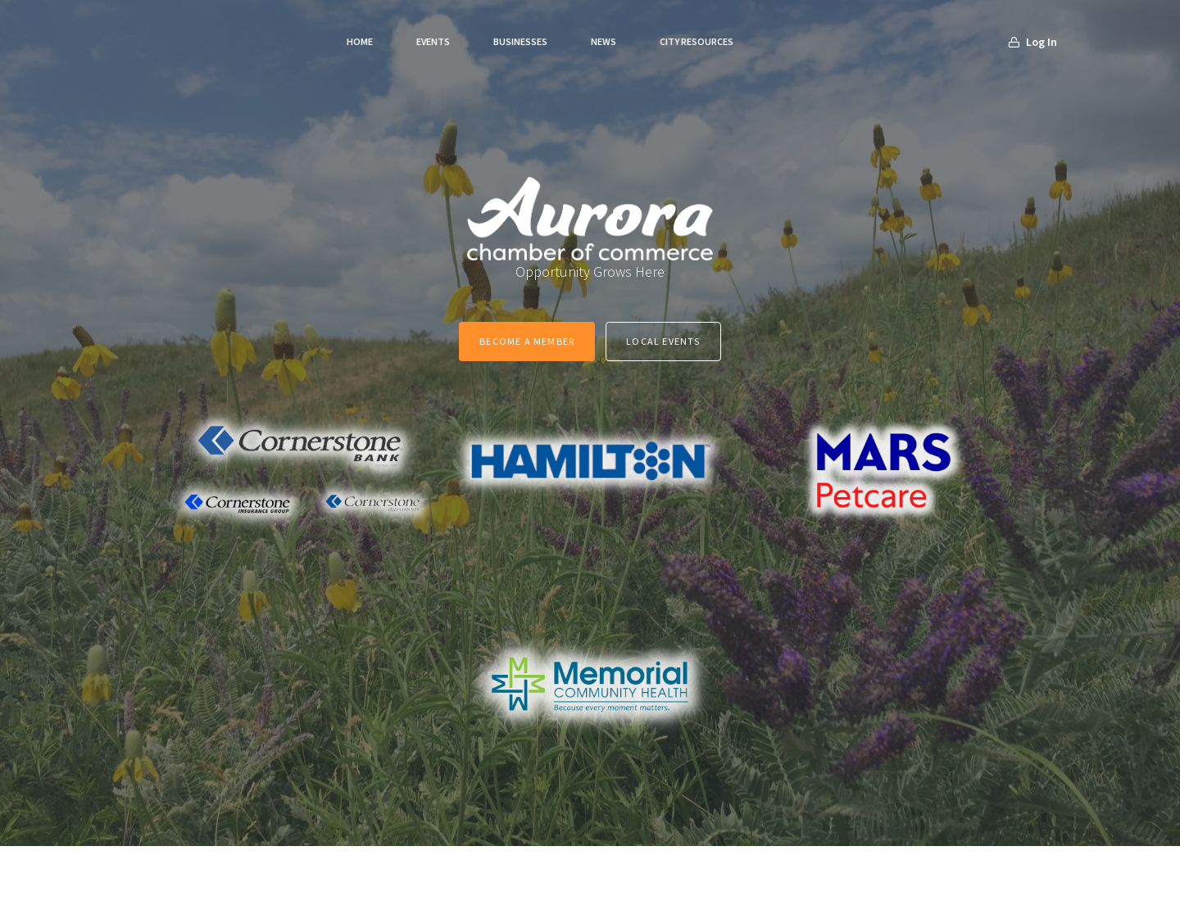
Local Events (663, 341)
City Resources (696, 41)
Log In (1032, 41)
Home (360, 41)
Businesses (520, 41)
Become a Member (526, 341)
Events (433, 41)
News (603, 41)
